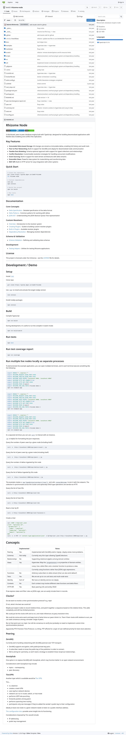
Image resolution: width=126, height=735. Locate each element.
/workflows (12, 39)
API (123, 733)
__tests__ (8, 32)
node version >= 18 (43, 97)
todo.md (8, 111)
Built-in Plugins (14, 229)
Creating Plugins (15, 227)
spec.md (8, 104)
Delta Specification (15, 210)
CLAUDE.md (10, 73)
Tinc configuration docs (14, 711)
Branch (49, 16)
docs (7, 42)
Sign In (121, 2)
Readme (101, 27)
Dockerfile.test (10, 77)
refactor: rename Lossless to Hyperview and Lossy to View (55, 108)
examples (9, 45)
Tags (80, 16)
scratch (8, 52)
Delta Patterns (14, 213)
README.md (10, 97)
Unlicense (101, 29)
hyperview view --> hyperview (46, 45)
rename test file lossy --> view (46, 32)
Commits (18, 16)
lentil (8, 7)
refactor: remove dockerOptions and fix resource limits (54, 52)
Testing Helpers (14, 248)
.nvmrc (8, 70)
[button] (15, 20)
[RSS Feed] (87, 7)
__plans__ (9, 28)
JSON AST (12, 216)
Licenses (117, 733)
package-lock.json (11, 90)
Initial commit (41, 84)
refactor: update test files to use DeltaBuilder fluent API (54, 39)
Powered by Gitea (7, 733)
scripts (8, 56)
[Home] (3, 2)
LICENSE (8, 84)
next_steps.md (10, 87)
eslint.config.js (10, 80)
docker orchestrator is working (46, 77)
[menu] (111, 733)
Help (16, 2)
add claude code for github (38, 25)
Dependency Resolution (17, 232)
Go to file (21, 20)
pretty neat (40, 70)
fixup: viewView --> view (44, 101)
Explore (10, 2)
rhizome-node (17, 7)
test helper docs (42, 42)
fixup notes (40, 28)
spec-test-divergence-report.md (16, 101)
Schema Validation (15, 240)
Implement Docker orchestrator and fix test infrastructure (55, 63)
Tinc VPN (38, 678)
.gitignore (9, 66)
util (7, 63)
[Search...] (121, 16)
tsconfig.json (10, 115)
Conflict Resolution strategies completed (49, 80)
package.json (10, 94)
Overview (12, 224)
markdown (9, 49)
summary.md (10, 108)
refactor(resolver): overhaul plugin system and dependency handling (58, 56)
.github (8, 35)
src (7, 59)
